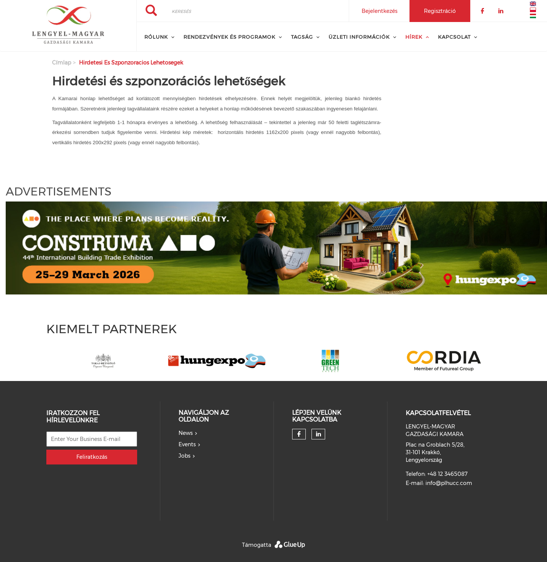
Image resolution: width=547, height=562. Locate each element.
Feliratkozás (91, 456)
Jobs (184, 455)
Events (187, 444)
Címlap (61, 62)
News (186, 433)
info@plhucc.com (448, 483)
